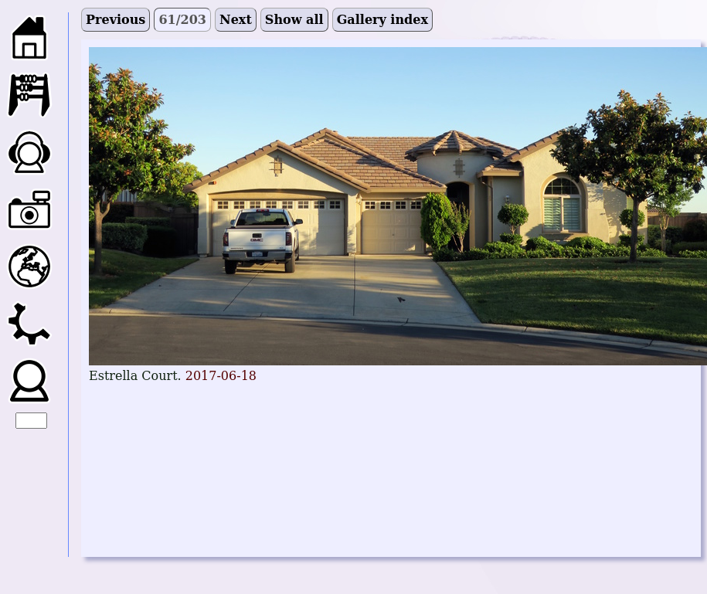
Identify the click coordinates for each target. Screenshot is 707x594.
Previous (115, 19)
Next (235, 19)
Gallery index (382, 19)
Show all (294, 19)
